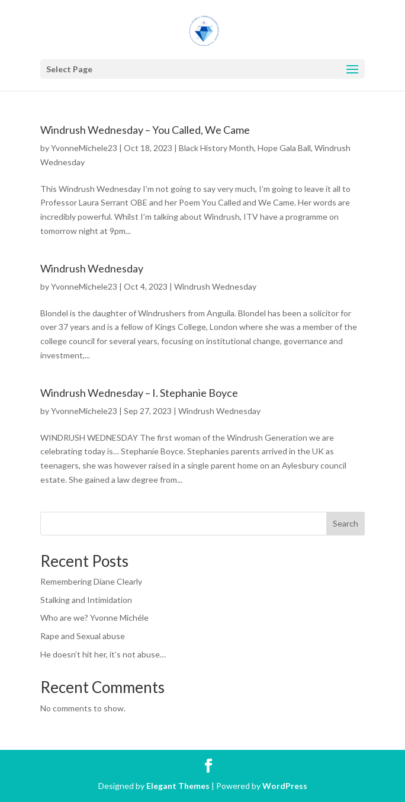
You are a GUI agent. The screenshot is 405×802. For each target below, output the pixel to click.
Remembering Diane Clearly (91, 581)
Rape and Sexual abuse (82, 636)
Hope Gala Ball (284, 148)
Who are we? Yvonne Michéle (94, 617)
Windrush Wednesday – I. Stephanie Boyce (139, 392)
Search (345, 523)
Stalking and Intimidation (86, 600)
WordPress (284, 786)
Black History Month (216, 148)
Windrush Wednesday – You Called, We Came (145, 129)
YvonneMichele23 (84, 148)
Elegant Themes (178, 786)
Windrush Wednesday (91, 268)
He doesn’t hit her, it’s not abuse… (103, 654)
